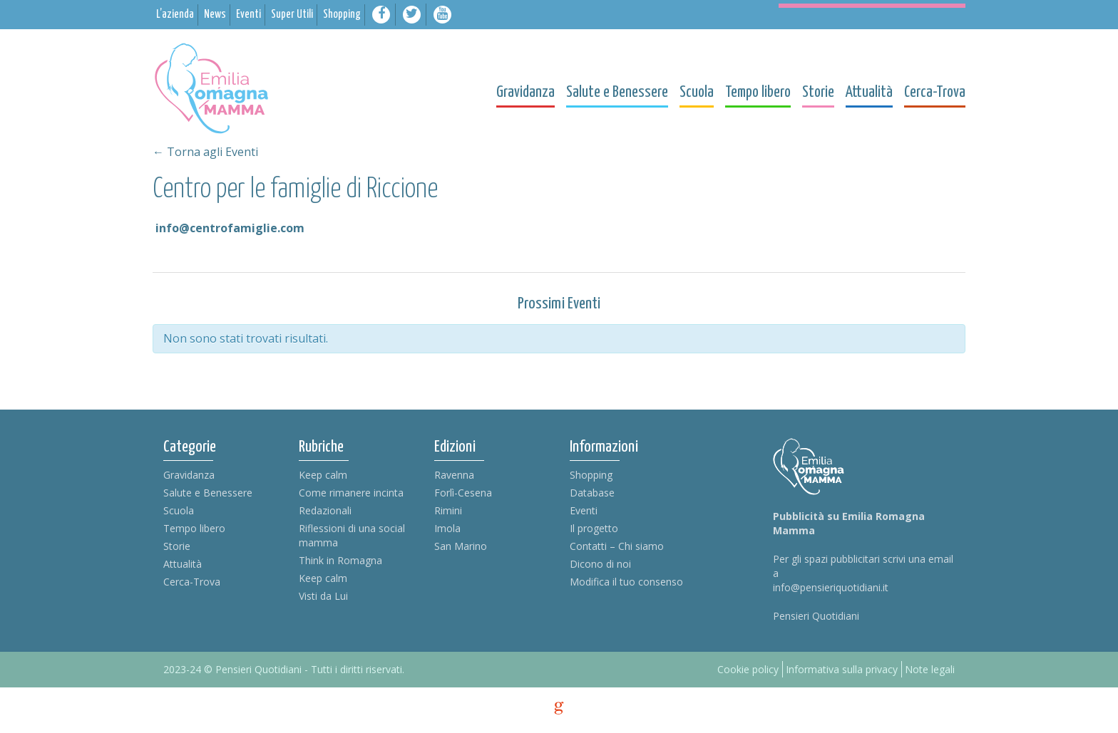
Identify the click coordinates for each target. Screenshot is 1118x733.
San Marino (460, 546)
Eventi (584, 510)
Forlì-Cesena (463, 492)
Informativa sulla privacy (842, 669)
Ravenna (454, 475)
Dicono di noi (600, 564)
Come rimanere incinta (351, 492)
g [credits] (559, 708)
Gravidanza (189, 475)
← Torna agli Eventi (205, 152)
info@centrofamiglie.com (229, 228)
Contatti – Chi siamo (617, 546)
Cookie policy (748, 669)
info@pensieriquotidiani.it (830, 587)
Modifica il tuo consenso (626, 581)
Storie (176, 546)
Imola (447, 528)
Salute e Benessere (207, 492)
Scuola (178, 510)
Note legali (930, 669)
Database (592, 492)
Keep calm (323, 475)
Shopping (591, 475)
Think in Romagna (340, 560)
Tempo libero (194, 528)
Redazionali (325, 510)
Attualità (182, 564)
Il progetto (594, 528)
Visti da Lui (323, 596)
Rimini (448, 510)
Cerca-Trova (191, 581)
